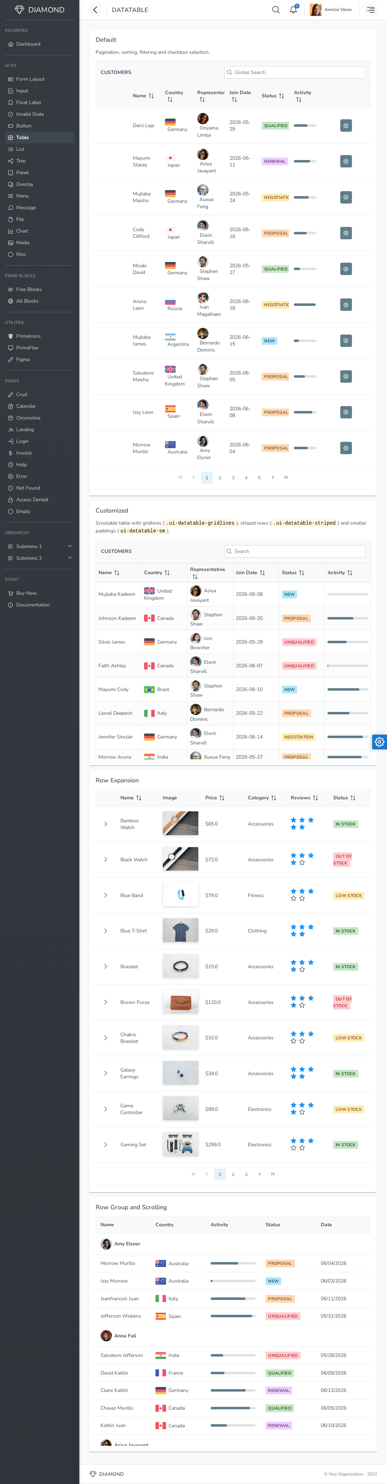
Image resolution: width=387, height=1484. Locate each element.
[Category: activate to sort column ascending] (264, 797)
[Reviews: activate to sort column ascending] (307, 797)
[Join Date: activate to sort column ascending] (240, 96)
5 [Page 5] (259, 477)
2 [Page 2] (220, 477)
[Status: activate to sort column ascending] (273, 96)
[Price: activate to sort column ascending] (221, 797)
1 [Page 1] (207, 477)
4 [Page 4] (246, 477)
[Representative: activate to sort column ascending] (208, 96)
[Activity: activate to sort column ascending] (305, 96)
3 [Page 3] (233, 477)
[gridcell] (105, 824)
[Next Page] (273, 478)
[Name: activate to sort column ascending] (144, 96)
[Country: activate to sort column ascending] (176, 96)
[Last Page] (286, 478)
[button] (105, 824)
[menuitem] (39, 37)
